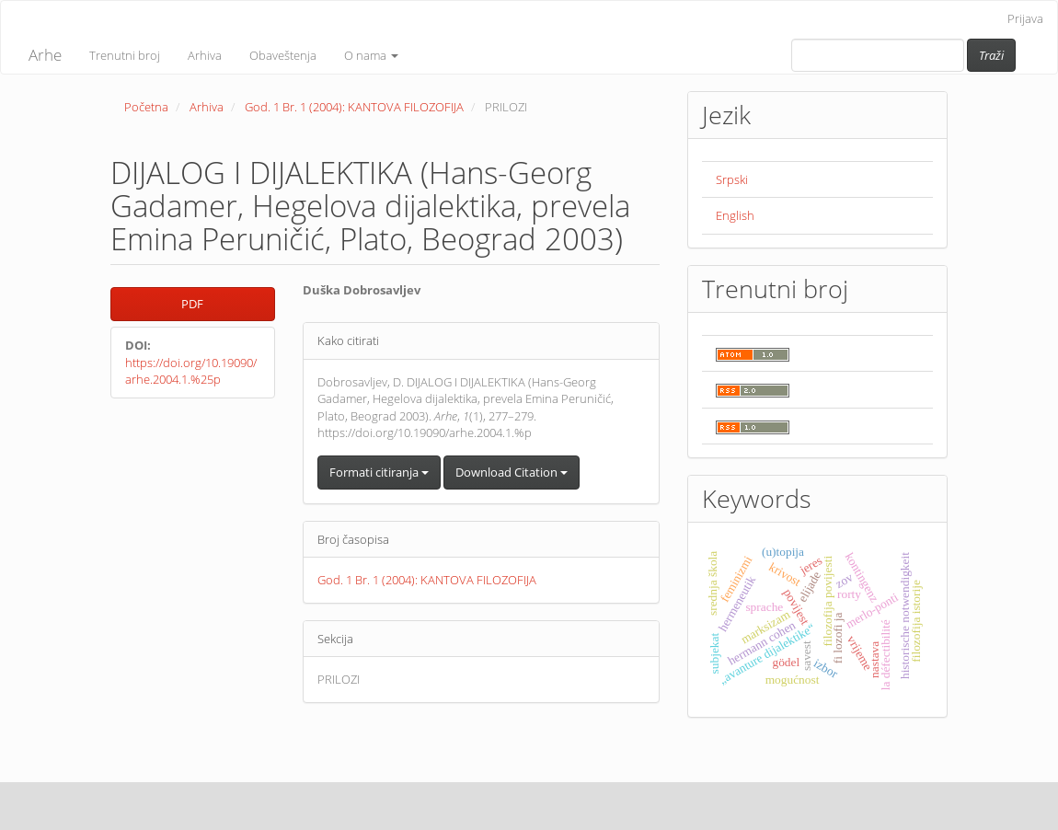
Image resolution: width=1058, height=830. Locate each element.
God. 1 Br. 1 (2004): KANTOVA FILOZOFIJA (354, 106)
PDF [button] (192, 303)
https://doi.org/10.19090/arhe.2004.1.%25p (191, 371)
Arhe (45, 54)
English (735, 215)
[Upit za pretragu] (877, 55)
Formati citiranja (379, 472)
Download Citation (511, 472)
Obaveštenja (282, 55)
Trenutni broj (124, 55)
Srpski (732, 179)
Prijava (1025, 18)
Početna (146, 106)
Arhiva (205, 55)
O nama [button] (371, 55)
